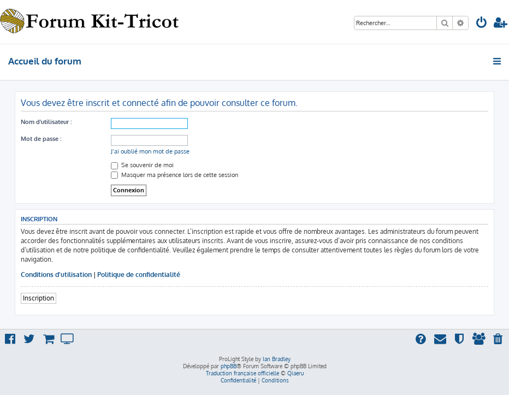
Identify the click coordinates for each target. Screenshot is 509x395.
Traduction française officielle (242, 373)
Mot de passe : (41, 139)
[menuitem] (481, 23)
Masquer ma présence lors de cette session (174, 175)
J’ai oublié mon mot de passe (150, 151)
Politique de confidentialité (138, 274)
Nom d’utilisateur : (46, 122)
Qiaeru (295, 373)
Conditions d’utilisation (56, 274)
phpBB (228, 366)
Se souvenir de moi (142, 165)
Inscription (38, 298)
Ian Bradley (277, 359)
